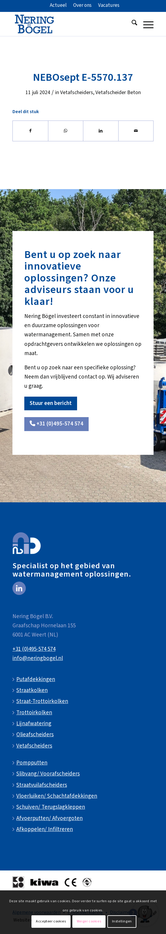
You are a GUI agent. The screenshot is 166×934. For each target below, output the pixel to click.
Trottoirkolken (34, 713)
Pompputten (31, 763)
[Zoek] (131, 24)
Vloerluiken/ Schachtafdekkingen (56, 796)
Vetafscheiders (76, 92)
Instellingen (122, 921)
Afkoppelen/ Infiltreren (44, 829)
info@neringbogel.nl (37, 658)
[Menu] (145, 24)
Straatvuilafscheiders (41, 785)
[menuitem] (58, 5)
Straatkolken (32, 690)
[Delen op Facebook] (30, 131)
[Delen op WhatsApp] (65, 131)
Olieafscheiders (35, 735)
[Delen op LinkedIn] (100, 131)
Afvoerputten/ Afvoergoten (49, 818)
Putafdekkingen (35, 679)
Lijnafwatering (33, 724)
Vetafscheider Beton (118, 92)
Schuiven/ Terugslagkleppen (50, 807)
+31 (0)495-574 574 (33, 649)
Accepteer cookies (51, 921)
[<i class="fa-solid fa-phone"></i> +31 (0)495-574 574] (56, 424)
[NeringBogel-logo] (68, 24)
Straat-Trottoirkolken (42, 701)
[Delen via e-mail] (136, 131)
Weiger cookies (89, 921)
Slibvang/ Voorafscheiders (48, 774)
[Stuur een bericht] (50, 404)
